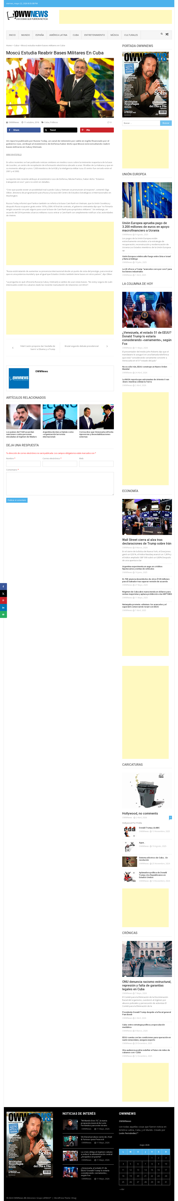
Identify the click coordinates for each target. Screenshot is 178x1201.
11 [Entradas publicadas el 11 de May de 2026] (123, 1170)
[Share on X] (60, 130)
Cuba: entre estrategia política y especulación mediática (143, 1026)
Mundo (25, 34)
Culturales (131, 34)
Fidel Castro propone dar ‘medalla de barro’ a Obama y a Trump (37, 348)
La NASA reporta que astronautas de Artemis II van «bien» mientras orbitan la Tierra (145, 380)
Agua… (142, 842)
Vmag (73, 1198)
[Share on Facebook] (24, 130)
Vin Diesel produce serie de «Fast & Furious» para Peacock (96, 1138)
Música (114, 34)
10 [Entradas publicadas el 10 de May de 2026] (166, 1164)
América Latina (58, 34)
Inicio (12, 34)
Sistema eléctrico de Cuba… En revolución (153, 859)
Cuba (76, 34)
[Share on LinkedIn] (3, 607)
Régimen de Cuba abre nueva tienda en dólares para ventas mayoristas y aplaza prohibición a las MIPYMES (147, 593)
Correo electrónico (52, 458)
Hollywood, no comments (140, 813)
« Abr (122, 1189)
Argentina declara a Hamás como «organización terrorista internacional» (58, 434)
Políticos (54, 122)
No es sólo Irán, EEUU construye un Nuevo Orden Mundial (144, 368)
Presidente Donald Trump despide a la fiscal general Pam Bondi (146, 1013)
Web (81, 458)
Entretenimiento (94, 34)
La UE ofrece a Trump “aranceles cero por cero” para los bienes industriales (147, 270)
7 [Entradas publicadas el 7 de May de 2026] (145, 1164)
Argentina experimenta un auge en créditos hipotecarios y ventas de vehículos (142, 567)
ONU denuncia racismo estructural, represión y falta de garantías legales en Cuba (146, 985)
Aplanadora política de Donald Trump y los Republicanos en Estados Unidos (153, 875)
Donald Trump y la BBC (149, 828)
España (39, 34)
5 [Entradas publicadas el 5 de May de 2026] (130, 1164)
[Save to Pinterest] (97, 130)
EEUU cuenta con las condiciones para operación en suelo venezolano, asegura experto (146, 1038)
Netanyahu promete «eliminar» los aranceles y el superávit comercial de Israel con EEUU (144, 605)
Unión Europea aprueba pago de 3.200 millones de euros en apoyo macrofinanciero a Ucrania (145, 226)
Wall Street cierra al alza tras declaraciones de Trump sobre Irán (146, 541)
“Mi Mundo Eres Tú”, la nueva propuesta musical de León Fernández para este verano (94, 1123)
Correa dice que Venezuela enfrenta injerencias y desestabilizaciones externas (96, 434)
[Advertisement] (115, 17)
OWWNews (14, 122)
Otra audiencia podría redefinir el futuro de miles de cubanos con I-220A (146, 1051)
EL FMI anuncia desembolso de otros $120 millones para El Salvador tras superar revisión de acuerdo (145, 580)
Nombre (10, 458)
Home (9, 45)
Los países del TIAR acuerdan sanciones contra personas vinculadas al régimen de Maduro (21, 434)
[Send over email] (3, 614)
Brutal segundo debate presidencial (82, 346)
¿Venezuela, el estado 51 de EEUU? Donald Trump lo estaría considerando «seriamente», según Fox (146, 338)
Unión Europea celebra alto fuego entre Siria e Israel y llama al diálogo (146, 257)
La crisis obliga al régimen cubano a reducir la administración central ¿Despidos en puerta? (96, 1154)
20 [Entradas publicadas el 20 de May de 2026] (138, 1176)
